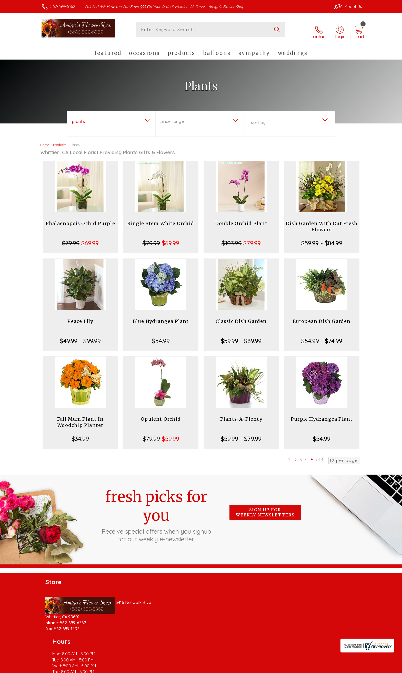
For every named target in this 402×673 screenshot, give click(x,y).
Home (44, 141)
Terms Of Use (249, 667)
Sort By (258, 118)
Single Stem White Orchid (160, 219)
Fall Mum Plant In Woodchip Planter (80, 418)
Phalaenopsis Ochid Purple (80, 219)
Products (59, 141)
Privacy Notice (280, 667)
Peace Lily (80, 317)
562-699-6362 (62, 6)
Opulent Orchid (161, 415)
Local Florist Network (317, 667)
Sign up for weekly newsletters (265, 508)
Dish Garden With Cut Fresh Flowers (321, 222)
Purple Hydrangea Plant (322, 415)
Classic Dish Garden (241, 317)
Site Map (348, 667)
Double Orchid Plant (241, 219)
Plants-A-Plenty (241, 415)
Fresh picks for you (156, 511)
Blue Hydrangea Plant (161, 317)
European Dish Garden (322, 317)
